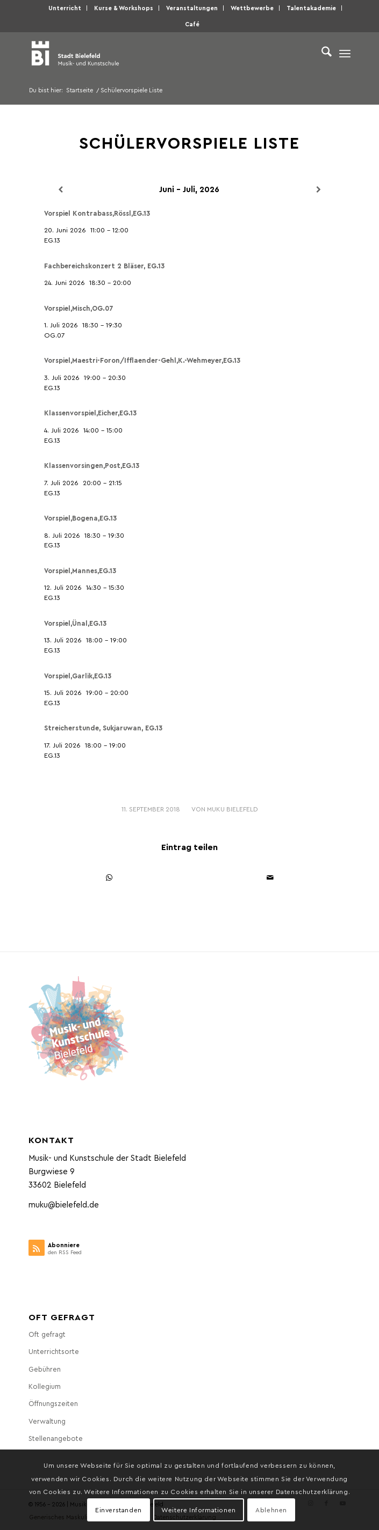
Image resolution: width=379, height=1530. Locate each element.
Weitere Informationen (198, 1509)
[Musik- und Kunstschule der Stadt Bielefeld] (157, 53)
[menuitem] (65, 8)
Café (192, 23)
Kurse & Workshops (123, 7)
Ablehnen (271, 1509)
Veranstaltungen (192, 7)
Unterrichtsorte (53, 1351)
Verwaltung (47, 1421)
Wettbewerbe (252, 7)
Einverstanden (118, 1509)
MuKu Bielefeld (232, 808)
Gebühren (44, 1369)
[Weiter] (318, 190)
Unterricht (64, 7)
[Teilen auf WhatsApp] (109, 877)
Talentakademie (311, 7)
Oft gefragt (47, 1334)
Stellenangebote (55, 1438)
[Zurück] (60, 190)
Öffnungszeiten (53, 1403)
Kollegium (44, 1386)
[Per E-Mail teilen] (270, 877)
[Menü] (345, 53)
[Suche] (321, 53)
